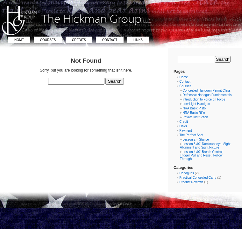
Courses (185, 86)
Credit (183, 121)
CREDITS (79, 40)
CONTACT (109, 40)
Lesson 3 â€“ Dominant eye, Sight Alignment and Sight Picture (205, 145)
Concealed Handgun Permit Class (206, 90)
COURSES (48, 40)
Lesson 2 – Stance (195, 139)
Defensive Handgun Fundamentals (206, 95)
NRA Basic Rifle (193, 112)
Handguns (186, 173)
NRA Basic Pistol (194, 108)
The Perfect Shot (191, 135)
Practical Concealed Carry (197, 177)
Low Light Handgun (196, 104)
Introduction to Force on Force (203, 99)
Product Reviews (191, 182)
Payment (185, 130)
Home (183, 77)
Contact (184, 81)
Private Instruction (195, 117)
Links (183, 126)
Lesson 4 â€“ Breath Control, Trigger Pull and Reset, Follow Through (201, 155)
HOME (19, 40)
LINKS (138, 40)
